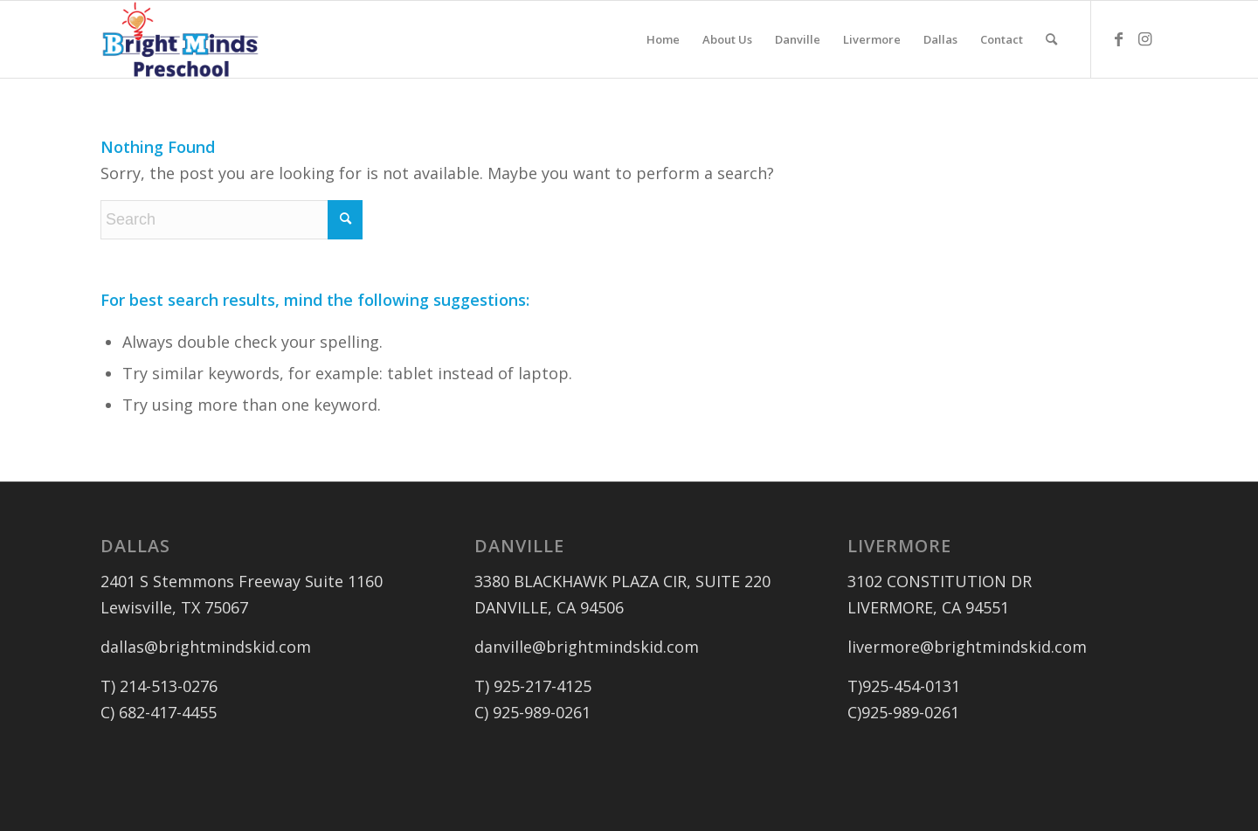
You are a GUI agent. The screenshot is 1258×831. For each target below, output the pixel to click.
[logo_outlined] (180, 39)
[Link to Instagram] (1144, 38)
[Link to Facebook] (1118, 38)
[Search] (1051, 39)
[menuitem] (663, 39)
